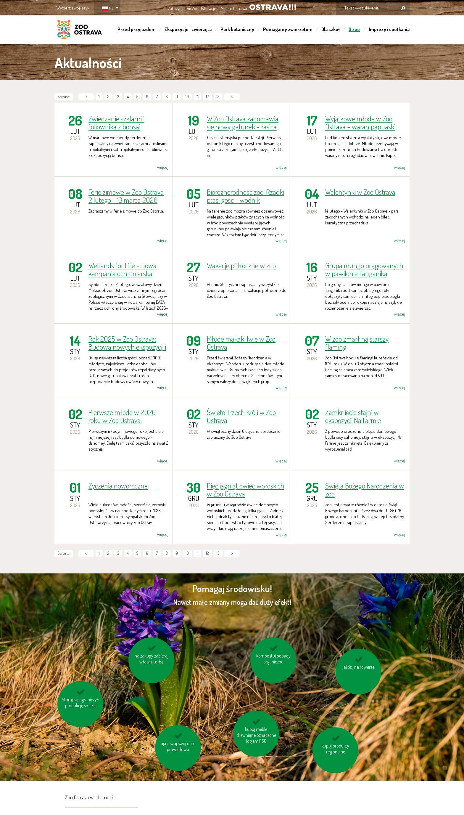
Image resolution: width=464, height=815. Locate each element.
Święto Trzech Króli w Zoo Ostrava (241, 416)
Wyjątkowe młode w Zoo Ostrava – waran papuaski (360, 123)
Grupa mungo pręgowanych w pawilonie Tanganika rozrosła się (364, 269)
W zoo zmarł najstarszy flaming (357, 343)
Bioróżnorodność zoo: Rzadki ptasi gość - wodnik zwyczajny (245, 196)
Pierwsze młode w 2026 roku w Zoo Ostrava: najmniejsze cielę (122, 416)
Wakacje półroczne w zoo (241, 265)
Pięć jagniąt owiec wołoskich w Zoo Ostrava (245, 490)
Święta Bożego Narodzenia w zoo (364, 490)
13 (218, 96)
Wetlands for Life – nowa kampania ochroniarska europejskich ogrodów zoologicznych (122, 269)
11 (197, 96)
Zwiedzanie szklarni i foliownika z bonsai (116, 123)
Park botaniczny (237, 29)
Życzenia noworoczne (118, 486)
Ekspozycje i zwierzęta (188, 29)
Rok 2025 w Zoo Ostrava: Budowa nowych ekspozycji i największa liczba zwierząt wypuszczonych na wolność (127, 343)
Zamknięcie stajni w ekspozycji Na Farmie (353, 416)
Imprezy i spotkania (389, 29)
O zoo (354, 29)
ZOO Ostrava (79, 30)
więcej (162, 167)
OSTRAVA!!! (272, 7)
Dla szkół (330, 29)
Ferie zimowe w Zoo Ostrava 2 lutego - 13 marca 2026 (126, 196)
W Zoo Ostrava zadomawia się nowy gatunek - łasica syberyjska (242, 123)
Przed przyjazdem (136, 29)
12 (207, 96)
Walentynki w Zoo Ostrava (360, 192)
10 (187, 96)
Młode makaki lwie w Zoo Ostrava (241, 343)
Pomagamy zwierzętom (287, 29)
